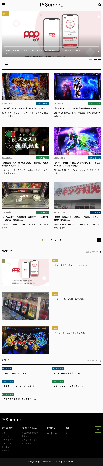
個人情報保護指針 (30, 440)
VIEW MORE (93, 252)
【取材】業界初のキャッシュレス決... (69, 265)
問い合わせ (27, 443)
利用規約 (26, 436)
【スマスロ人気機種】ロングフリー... (19, 399)
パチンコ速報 (42, 103)
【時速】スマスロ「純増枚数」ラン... (69, 386)
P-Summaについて (30, 433)
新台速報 (6, 451)
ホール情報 (95, 212)
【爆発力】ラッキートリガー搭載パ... (19, 386)
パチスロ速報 (94, 103)
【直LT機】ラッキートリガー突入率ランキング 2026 (23, 108)
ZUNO (45, 462)
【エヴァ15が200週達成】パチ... (67, 373)
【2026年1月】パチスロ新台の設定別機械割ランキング (76, 108)
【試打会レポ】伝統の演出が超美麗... (69, 333)
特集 (5, 14)
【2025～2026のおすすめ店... (15, 373)
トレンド (6, 436)
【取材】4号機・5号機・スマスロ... (68, 299)
